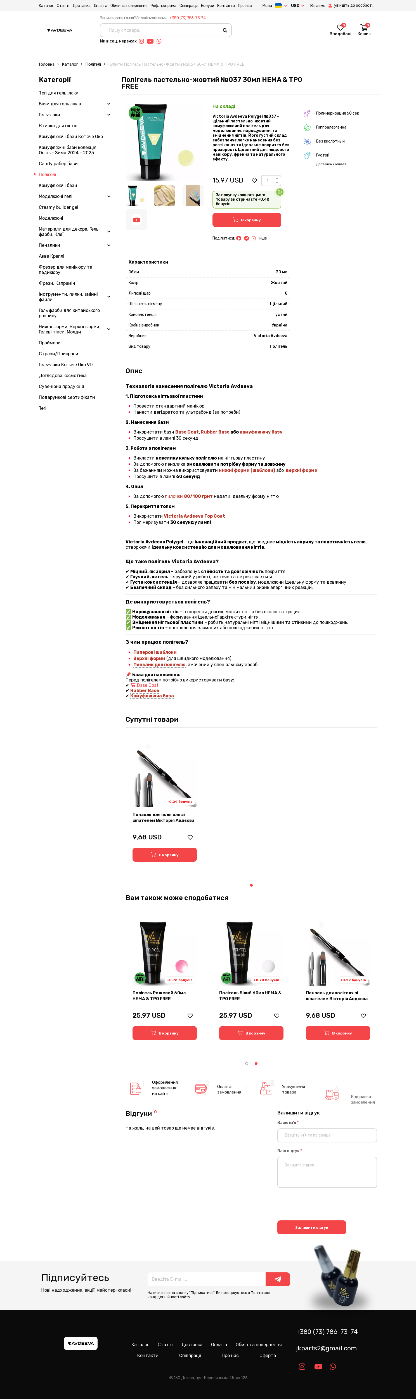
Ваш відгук (289, 1151)
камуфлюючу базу (261, 432)
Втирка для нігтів (58, 125)
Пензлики (49, 245)
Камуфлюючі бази (58, 185)
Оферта (267, 1355)
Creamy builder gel (58, 207)
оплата (341, 164)
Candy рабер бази (58, 163)
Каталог (46, 5)
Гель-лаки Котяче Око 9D (66, 364)
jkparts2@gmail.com (326, 1348)
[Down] (277, 182)
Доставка (82, 5)
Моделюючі (51, 218)
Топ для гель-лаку (58, 93)
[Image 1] (136, 196)
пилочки (189, 496)
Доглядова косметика (63, 375)
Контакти (226, 5)
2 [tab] (256, 1063)
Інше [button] (263, 238)
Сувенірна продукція (61, 386)
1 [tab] (251, 885)
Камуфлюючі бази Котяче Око (71, 136)
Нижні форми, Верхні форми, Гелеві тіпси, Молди (69, 329)
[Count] (268, 181)
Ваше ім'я (288, 1122)
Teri (42, 408)
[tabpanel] (164, 802)
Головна (47, 64)
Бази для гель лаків (60, 103)
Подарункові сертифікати (67, 397)
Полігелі (93, 64)
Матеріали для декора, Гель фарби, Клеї (68, 231)
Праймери (50, 342)
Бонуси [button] (207, 5)
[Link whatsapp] (160, 41)
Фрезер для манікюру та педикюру (65, 269)
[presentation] (319, 1205)
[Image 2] (164, 196)
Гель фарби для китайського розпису (69, 313)
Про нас (245, 5)
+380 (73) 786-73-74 (187, 18)
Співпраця (188, 5)
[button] (330, 5)
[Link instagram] (143, 41)
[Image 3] (193, 196)
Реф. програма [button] (163, 5)
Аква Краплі (51, 256)
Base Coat (187, 432)
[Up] (277, 178)
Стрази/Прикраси (58, 353)
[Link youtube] (152, 41)
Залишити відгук (311, 1227)
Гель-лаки (49, 114)
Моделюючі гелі (55, 196)
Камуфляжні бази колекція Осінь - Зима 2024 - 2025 (67, 150)
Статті (63, 5)
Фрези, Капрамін (57, 283)
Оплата (100, 5)
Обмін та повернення (128, 5)
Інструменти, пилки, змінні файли (68, 297)
